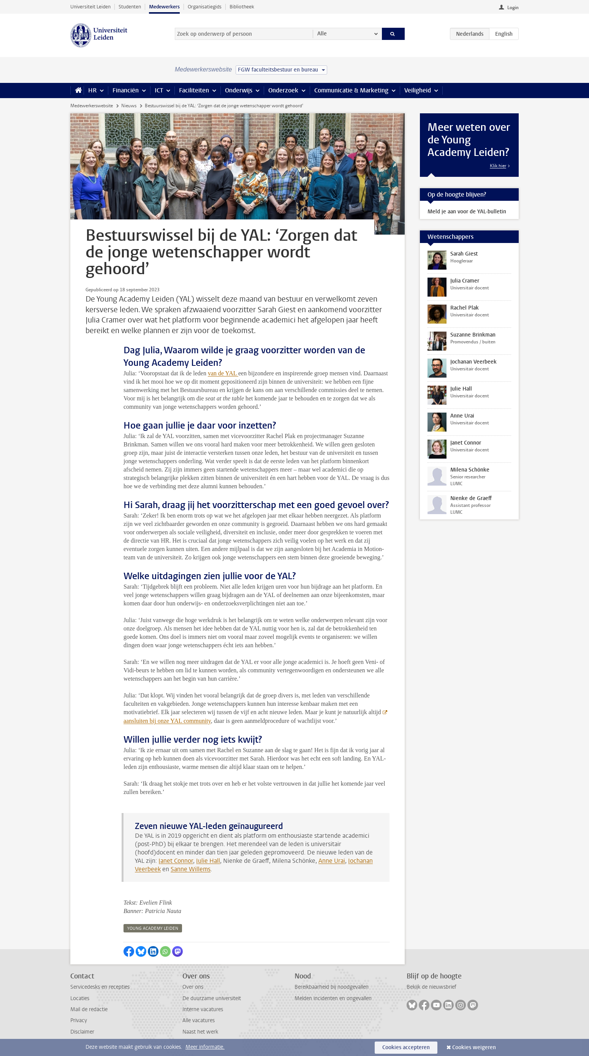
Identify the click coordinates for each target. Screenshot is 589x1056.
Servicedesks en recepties (100, 987)
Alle (322, 33)
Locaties (79, 998)
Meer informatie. (205, 1047)
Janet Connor (175, 861)
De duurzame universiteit (211, 998)
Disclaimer (82, 1031)
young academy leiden (152, 928)
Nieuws (128, 106)
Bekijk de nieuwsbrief (431, 987)
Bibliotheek (242, 6)
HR (92, 90)
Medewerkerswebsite (91, 106)
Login (513, 8)
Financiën (125, 90)
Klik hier (498, 166)
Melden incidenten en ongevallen (333, 998)
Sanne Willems (191, 869)
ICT (159, 90)
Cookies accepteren (406, 1047)
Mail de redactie (89, 1009)
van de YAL (223, 373)
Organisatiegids (205, 6)
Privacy (78, 1020)
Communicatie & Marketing (351, 90)
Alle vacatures (198, 1020)
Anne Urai (331, 861)
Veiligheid (417, 90)
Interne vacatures (202, 1009)
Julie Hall (208, 861)
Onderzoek (283, 90)
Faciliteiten (194, 90)
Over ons (192, 987)
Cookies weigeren (474, 1047)
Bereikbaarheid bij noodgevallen (331, 987)
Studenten (130, 6)
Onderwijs (238, 90)
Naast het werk (200, 1031)
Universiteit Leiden (90, 6)
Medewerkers (164, 6)
